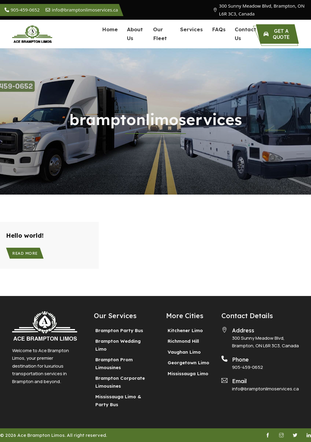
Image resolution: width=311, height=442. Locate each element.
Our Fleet (160, 33)
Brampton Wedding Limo (118, 345)
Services (191, 29)
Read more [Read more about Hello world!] (25, 253)
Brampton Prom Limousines (114, 363)
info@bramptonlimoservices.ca (265, 389)
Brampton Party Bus (119, 330)
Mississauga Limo (188, 373)
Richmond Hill (183, 341)
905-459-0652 (247, 367)
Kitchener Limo (185, 330)
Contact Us (245, 33)
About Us (135, 33)
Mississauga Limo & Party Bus (118, 400)
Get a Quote (277, 34)
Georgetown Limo (188, 362)
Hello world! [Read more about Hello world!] (25, 235)
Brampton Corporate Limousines (120, 382)
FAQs (219, 29)
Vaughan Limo (184, 352)
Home (110, 29)
